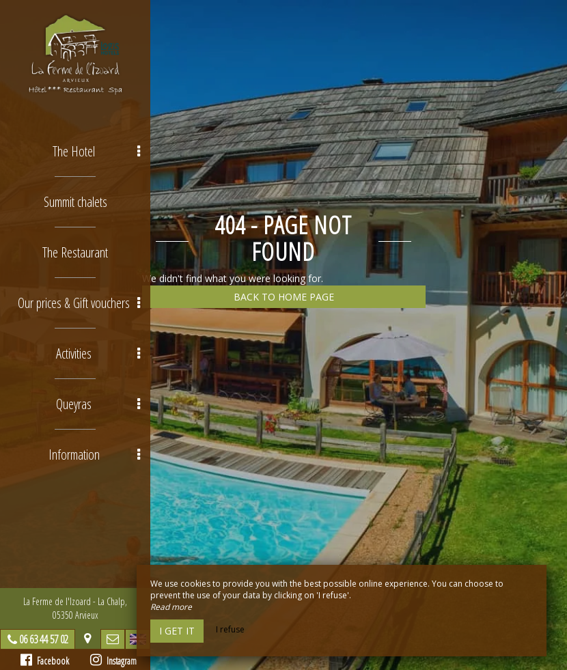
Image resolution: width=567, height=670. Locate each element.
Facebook (44, 660)
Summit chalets (75, 202)
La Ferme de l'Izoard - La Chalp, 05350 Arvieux (75, 608)
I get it (177, 630)
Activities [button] (98, 353)
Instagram (113, 660)
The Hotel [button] (96, 151)
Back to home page (284, 296)
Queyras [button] (98, 404)
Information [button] (95, 454)
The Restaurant (75, 252)
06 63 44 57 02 (43, 639)
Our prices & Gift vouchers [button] (79, 303)
